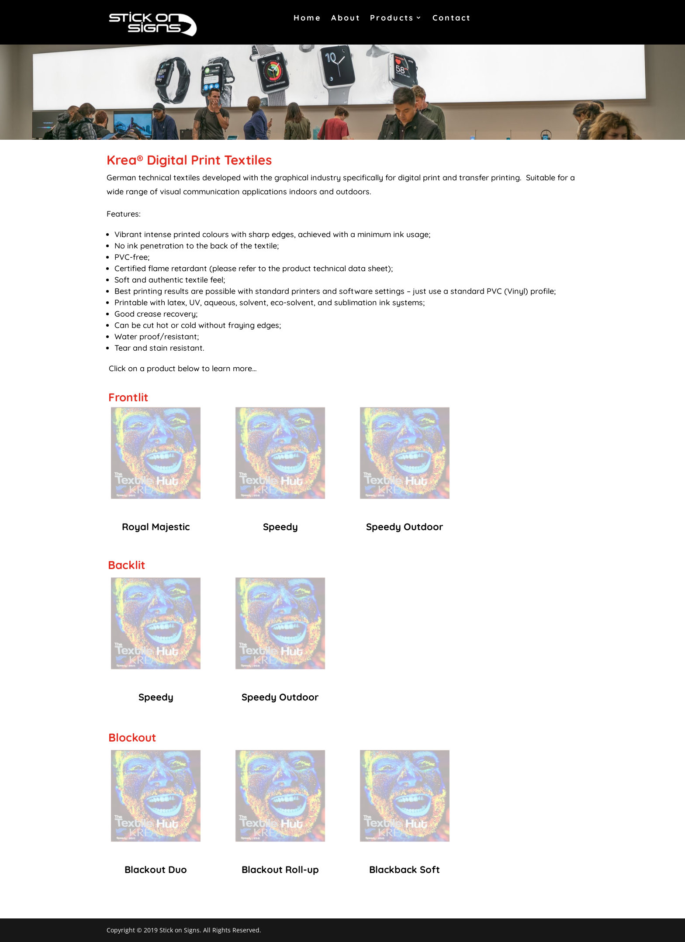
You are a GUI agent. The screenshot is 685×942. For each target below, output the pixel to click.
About (345, 18)
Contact (451, 18)
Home (308, 18)
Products (392, 18)
